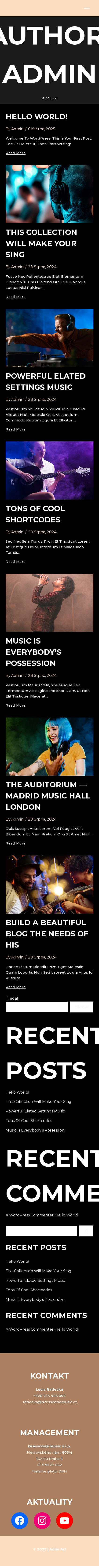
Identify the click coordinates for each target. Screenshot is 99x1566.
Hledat (12, 998)
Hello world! (37, 116)
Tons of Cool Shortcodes (29, 1121)
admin (17, 129)
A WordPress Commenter (30, 1215)
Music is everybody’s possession (33, 652)
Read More (16, 153)
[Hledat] (86, 1230)
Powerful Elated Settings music (35, 1111)
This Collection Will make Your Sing (41, 243)
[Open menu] (87, 8)
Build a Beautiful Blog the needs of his (47, 933)
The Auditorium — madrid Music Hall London (48, 795)
